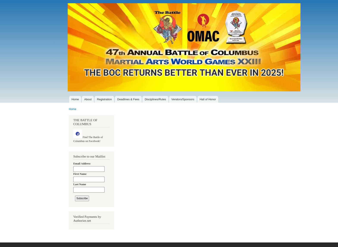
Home (75, 99)
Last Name (79, 184)
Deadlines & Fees (128, 99)
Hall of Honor (208, 99)
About (88, 99)
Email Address (82, 163)
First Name (79, 173)
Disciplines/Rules (155, 99)
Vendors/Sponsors (182, 99)
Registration (104, 99)
